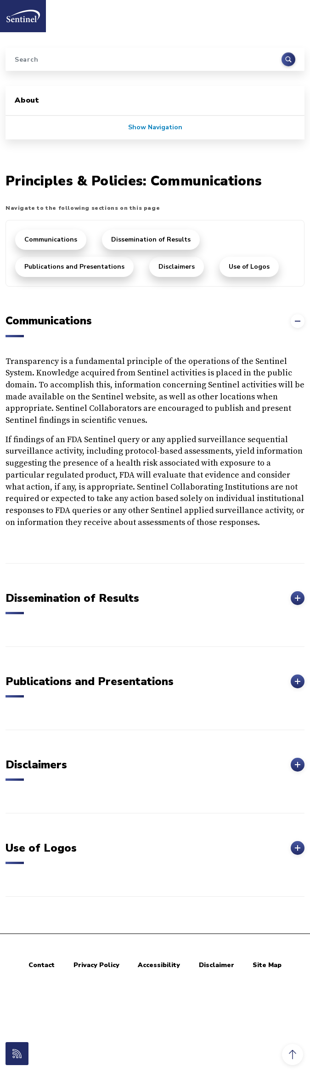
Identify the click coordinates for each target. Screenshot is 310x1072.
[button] (292, 1054)
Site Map (267, 965)
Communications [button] (155, 321)
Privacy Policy (96, 965)
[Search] (155, 59)
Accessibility (159, 965)
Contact (41, 965)
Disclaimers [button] (155, 765)
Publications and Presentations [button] (155, 681)
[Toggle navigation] (293, 13)
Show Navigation (155, 127)
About (27, 100)
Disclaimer (216, 965)
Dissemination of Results (151, 239)
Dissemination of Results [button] (155, 598)
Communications (50, 239)
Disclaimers (176, 266)
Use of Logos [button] (155, 848)
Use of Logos (249, 266)
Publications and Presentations (74, 266)
